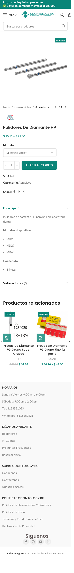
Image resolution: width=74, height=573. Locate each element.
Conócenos (9, 473)
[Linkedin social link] (19, 192)
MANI (52, 359)
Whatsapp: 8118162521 (17, 415)
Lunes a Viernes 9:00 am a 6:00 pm (24, 394)
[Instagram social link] (33, 542)
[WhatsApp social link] (24, 192)
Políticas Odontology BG (23, 498)
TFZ (18, 359)
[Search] (35, 26)
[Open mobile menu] (10, 15)
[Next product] (65, 107)
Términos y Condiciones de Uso (22, 519)
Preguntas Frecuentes (16, 447)
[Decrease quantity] (5, 165)
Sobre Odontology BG (20, 466)
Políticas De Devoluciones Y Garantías (26, 505)
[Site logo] (38, 14)
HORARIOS (9, 387)
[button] (7, 338)
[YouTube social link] (41, 542)
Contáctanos (10, 480)
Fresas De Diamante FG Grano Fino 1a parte (52, 350)
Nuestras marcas (13, 486)
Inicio (6, 107)
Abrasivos (42, 107)
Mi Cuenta (8, 440)
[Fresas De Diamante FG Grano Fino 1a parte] (52, 326)
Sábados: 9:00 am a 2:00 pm (19, 401)
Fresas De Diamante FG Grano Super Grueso (19, 350)
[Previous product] (55, 107)
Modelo (8, 145)
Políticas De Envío (13, 512)
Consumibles (22, 107)
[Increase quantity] (17, 165)
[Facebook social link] (14, 192)
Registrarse (9, 433)
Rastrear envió (11, 454)
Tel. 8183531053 (13, 408)
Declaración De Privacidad (18, 526)
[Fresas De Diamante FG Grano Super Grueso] (19, 326)
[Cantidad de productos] (11, 165)
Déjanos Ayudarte (17, 426)
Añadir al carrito (39, 165)
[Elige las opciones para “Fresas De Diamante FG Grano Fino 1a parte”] (41, 338)
